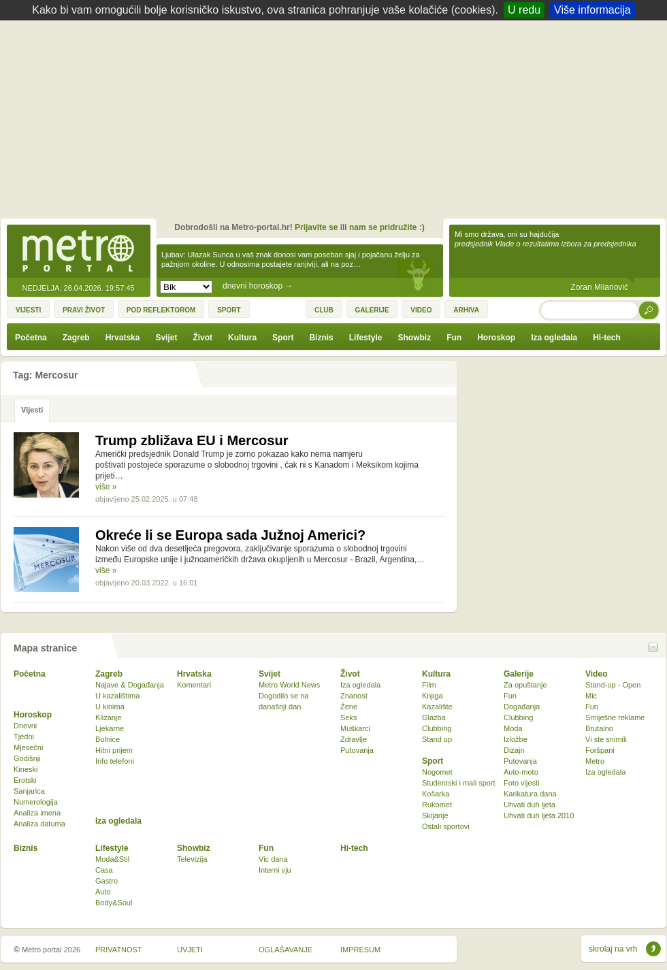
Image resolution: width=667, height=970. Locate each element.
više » (105, 486)
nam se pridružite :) (387, 227)
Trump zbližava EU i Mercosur (191, 440)
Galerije (519, 674)
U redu (524, 10)
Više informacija (592, 10)
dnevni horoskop (258, 286)
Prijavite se (316, 227)
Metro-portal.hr (78, 252)
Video (596, 674)
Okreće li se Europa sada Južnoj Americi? (230, 535)
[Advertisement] (337, 122)
